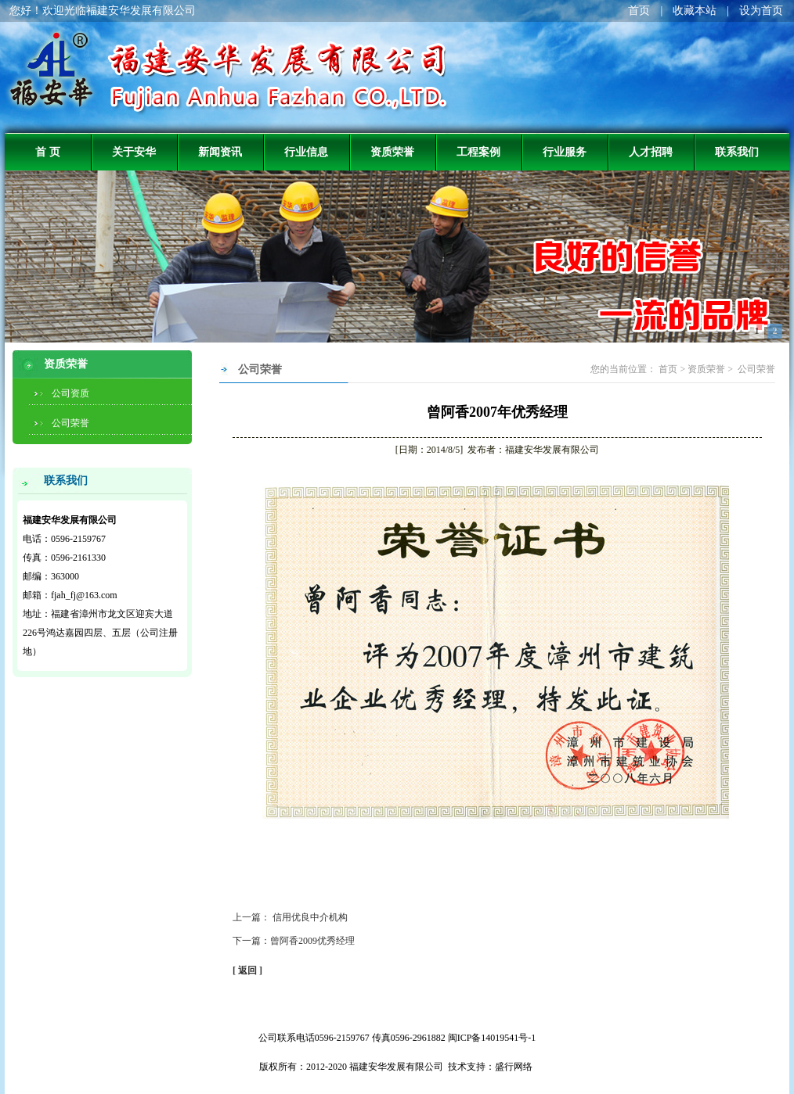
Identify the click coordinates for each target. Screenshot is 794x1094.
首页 (639, 10)
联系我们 (737, 151)
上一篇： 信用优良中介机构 (290, 917)
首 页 (47, 151)
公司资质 (70, 393)
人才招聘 (651, 151)
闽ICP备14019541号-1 (492, 1037)
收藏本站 (694, 10)
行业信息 (306, 151)
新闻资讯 (220, 151)
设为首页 (761, 10)
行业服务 (564, 151)
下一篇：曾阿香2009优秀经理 (294, 940)
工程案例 (478, 151)
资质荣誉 (392, 151)
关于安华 (134, 151)
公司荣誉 (70, 423)
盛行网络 (513, 1066)
